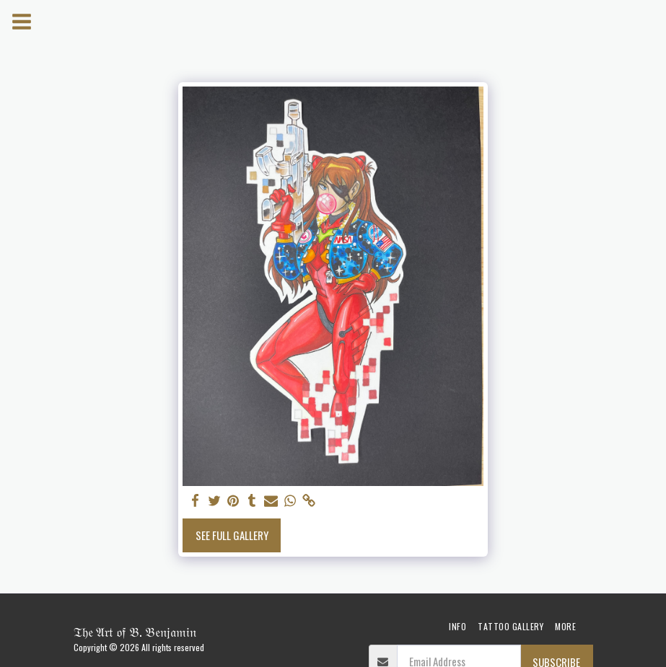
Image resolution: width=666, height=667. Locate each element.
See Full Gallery (232, 535)
